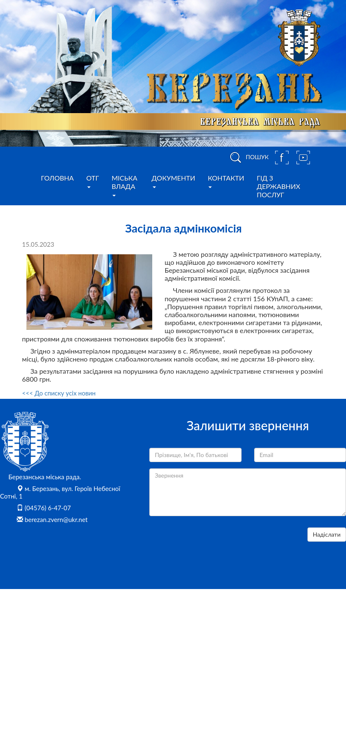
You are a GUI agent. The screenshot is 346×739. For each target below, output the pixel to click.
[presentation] (213, 543)
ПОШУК (247, 157)
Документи (173, 181)
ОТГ (92, 181)
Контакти (226, 181)
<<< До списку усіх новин (59, 393)
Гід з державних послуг (278, 186)
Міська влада (124, 185)
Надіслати (327, 534)
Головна (57, 178)
